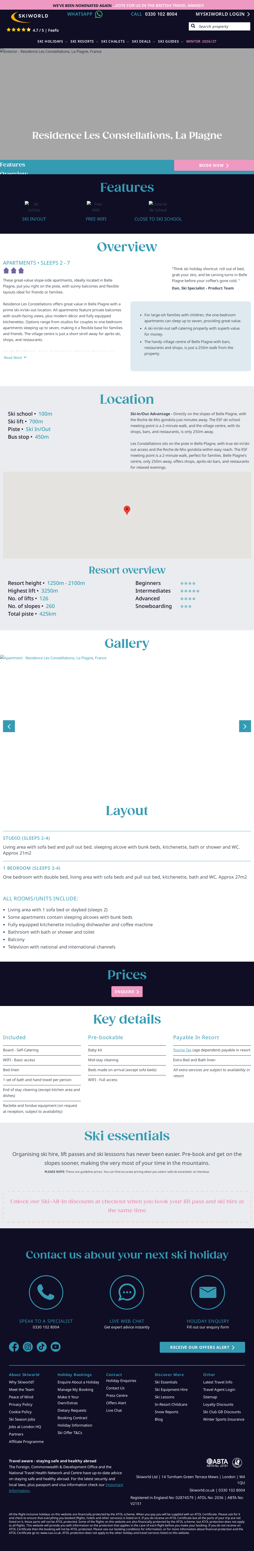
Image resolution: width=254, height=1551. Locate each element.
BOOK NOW (211, 165)
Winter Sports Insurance (223, 1413)
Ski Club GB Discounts (222, 1405)
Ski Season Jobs (22, 1413)
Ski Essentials (166, 1376)
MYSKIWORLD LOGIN (220, 14)
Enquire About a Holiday (78, 1376)
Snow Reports (166, 1405)
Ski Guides (168, 41)
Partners (16, 1428)
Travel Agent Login (219, 1383)
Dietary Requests (72, 1404)
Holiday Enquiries (121, 1374)
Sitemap (210, 1390)
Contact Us (115, 1381)
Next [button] (245, 720)
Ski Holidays (50, 41)
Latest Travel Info (217, 1376)
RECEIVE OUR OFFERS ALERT (199, 1341)
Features (12, 164)
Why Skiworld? (21, 1376)
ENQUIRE (124, 985)
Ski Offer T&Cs (70, 1426)
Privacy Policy (20, 1398)
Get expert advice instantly (127, 1321)
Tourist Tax (182, 1043)
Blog (159, 1413)
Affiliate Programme (26, 1435)
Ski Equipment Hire (171, 1383)
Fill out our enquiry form (208, 1321)
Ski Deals (141, 41)
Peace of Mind (21, 1390)
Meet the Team (21, 1383)
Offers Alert (116, 1396)
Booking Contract (72, 1411)
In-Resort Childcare (171, 1398)
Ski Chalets (113, 41)
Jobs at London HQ (25, 1420)
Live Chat (114, 1404)
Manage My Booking (75, 1383)
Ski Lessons (164, 1390)
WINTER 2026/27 (201, 41)
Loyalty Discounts (218, 1398)
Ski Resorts (82, 41)
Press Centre (116, 1389)
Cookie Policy (20, 1405)
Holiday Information (75, 1419)
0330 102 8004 (161, 14)
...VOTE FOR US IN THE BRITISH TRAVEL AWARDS (158, 5)
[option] (34, 208)
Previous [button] (9, 720)
